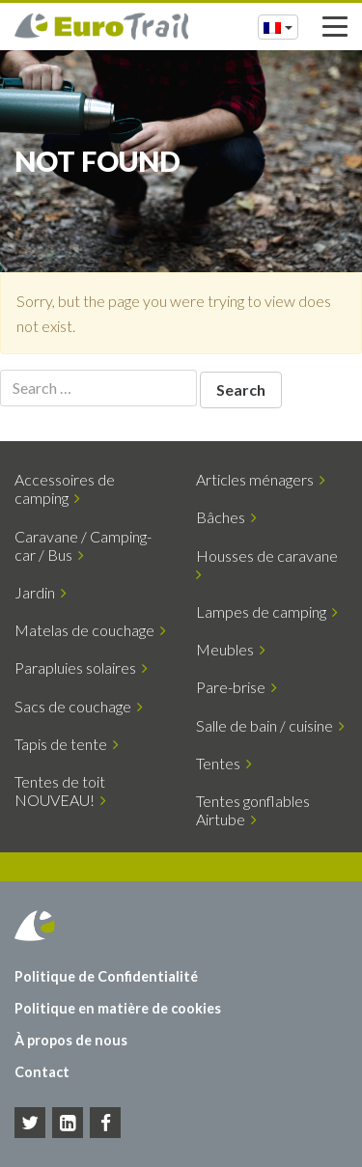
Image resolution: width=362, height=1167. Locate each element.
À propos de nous (70, 1040)
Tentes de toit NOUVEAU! (60, 790)
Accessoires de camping (64, 488)
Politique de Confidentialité (106, 976)
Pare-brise (236, 687)
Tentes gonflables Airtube (253, 810)
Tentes (224, 763)
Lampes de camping (267, 611)
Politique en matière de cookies (117, 1008)
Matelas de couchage (90, 630)
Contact (42, 1072)
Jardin (40, 592)
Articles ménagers (260, 479)
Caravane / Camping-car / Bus (83, 545)
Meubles (230, 649)
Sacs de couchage (78, 706)
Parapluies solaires (81, 667)
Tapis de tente (66, 744)
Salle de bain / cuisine (270, 725)
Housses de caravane (270, 564)
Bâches (226, 517)
